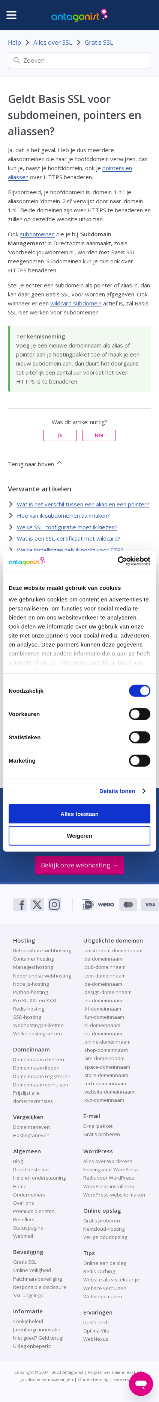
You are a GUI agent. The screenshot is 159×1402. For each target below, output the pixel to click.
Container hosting (33, 958)
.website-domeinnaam (108, 1091)
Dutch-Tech (96, 1322)
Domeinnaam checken (38, 1059)
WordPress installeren (108, 1186)
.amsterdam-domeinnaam (112, 950)
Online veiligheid (32, 1270)
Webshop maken (102, 1296)
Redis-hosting (28, 1008)
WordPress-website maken (114, 1194)
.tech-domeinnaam (104, 1083)
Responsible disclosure (39, 1287)
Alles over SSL (52, 42)
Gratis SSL (99, 42)
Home (20, 1186)
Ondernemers (29, 1194)
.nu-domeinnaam (102, 1033)
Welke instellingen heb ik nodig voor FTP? (70, 550)
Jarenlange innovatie (36, 1329)
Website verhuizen (104, 1288)
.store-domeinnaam (105, 1075)
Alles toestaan (79, 813)
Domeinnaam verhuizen (40, 1084)
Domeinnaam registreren (41, 1076)
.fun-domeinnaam (103, 1017)
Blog (18, 1161)
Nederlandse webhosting (42, 975)
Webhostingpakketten (38, 1025)
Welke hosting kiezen (37, 1033)
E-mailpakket (97, 1126)
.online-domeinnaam (106, 1041)
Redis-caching (99, 1271)
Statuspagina (28, 1227)
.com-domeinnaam (104, 975)
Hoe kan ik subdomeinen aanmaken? (63, 515)
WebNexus (95, 1339)
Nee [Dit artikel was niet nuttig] (99, 435)
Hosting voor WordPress (111, 1169)
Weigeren (79, 835)
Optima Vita (96, 1330)
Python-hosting (30, 992)
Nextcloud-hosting (103, 1228)
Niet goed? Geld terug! (38, 1337)
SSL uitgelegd (28, 1295)
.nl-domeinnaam (101, 1025)
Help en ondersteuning (39, 1177)
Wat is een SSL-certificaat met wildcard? (68, 538)
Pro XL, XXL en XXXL (35, 1000)
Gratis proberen (101, 1134)
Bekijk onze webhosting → (79, 865)
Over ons (23, 1203)
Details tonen (117, 791)
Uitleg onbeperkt (32, 1346)
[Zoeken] (79, 60)
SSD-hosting (27, 1017)
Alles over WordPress (107, 1161)
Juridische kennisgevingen (47, 1379)
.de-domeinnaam (102, 983)
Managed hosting (33, 967)
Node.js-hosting (31, 983)
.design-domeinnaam (107, 992)
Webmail (23, 1236)
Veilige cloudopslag (105, 1237)
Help (14, 42)
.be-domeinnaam (102, 958)
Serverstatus (125, 1379)
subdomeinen (37, 234)
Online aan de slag (104, 1263)
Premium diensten (34, 1211)
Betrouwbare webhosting (42, 950)
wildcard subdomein (76, 303)
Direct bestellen (31, 1169)
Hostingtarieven (31, 1135)
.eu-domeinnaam (102, 1000)
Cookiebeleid (28, 1321)
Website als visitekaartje (111, 1279)
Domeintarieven (31, 1127)
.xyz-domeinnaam (103, 1100)
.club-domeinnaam (104, 967)
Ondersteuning (93, 1379)
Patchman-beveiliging (37, 1278)
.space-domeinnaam (106, 1067)
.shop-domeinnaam (105, 1050)
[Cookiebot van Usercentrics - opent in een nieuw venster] (117, 561)
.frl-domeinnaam (102, 1008)
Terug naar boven (35, 463)
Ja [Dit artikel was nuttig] (60, 435)
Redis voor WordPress (108, 1177)
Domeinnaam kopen (36, 1067)
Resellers (23, 1219)
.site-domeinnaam (103, 1058)
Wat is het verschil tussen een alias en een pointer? (83, 504)
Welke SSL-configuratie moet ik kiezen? (67, 527)
